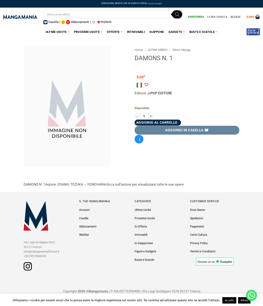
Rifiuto (244, 300)
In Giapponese (144, 243)
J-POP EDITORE (160, 93)
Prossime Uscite (88, 32)
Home (139, 50)
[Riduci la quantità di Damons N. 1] (137, 116)
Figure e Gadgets (145, 251)
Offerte (114, 32)
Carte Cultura (198, 234)
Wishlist (84, 234)
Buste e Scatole (203, 32)
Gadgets (176, 32)
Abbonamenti (87, 226)
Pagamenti (197, 226)
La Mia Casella (217, 16)
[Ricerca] (177, 14)
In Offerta (141, 226)
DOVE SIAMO (155, 3)
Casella (83, 218)
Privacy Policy (199, 243)
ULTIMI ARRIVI (157, 50)
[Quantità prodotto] (144, 116)
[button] (253, 16)
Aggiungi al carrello (157, 122)
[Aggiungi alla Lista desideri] (146, 85)
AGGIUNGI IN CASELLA (187, 130)
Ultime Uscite (57, 32)
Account (84, 209)
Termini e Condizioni (202, 251)
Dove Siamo (197, 209)
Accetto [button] (229, 300)
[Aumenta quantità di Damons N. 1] (151, 116)
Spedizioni (196, 218)
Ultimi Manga (181, 50)
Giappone (156, 31)
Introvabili (136, 31)
